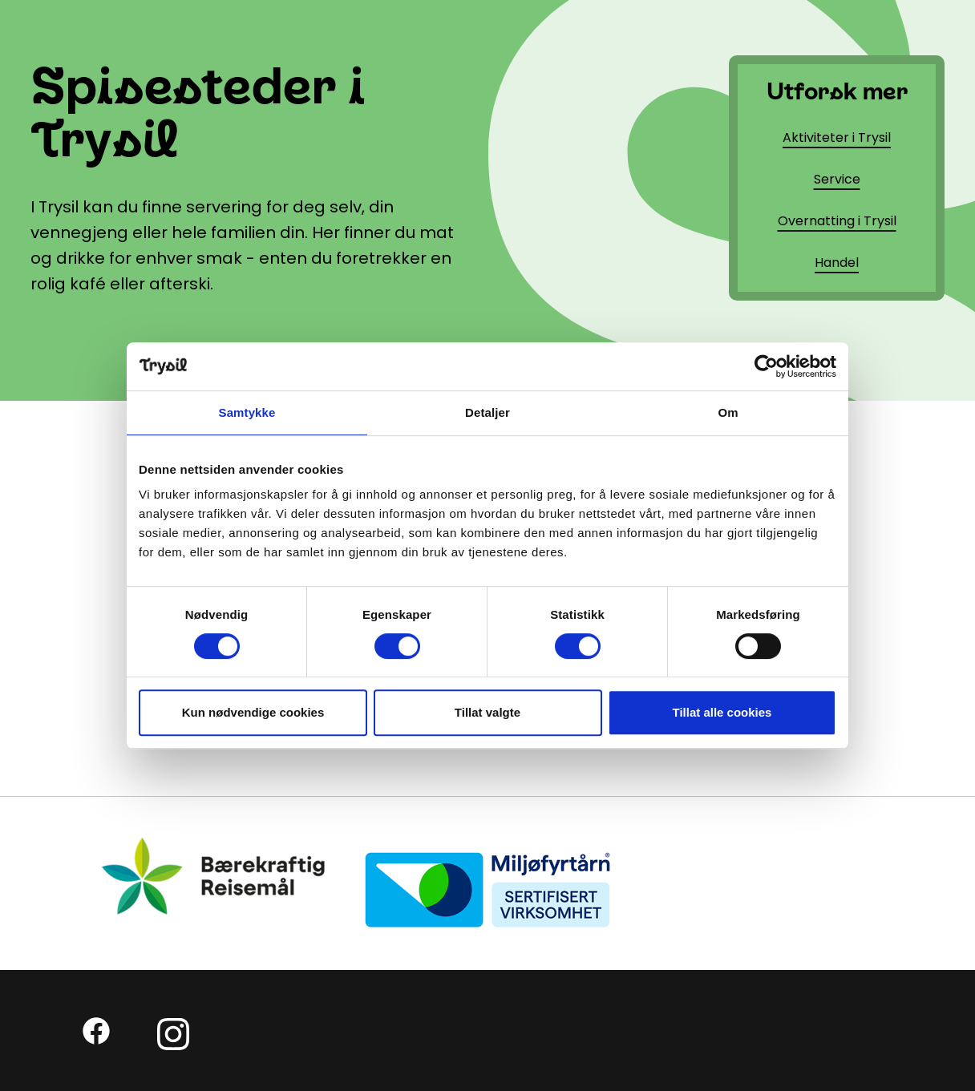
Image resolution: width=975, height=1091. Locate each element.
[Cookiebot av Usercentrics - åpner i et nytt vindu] (766, 366)
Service (837, 179)
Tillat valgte (487, 712)
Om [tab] (728, 412)
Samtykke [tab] (247, 412)
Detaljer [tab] (487, 412)
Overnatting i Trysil (837, 221)
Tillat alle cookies (722, 712)
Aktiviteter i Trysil (837, 137)
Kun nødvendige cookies (253, 712)
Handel (837, 262)
